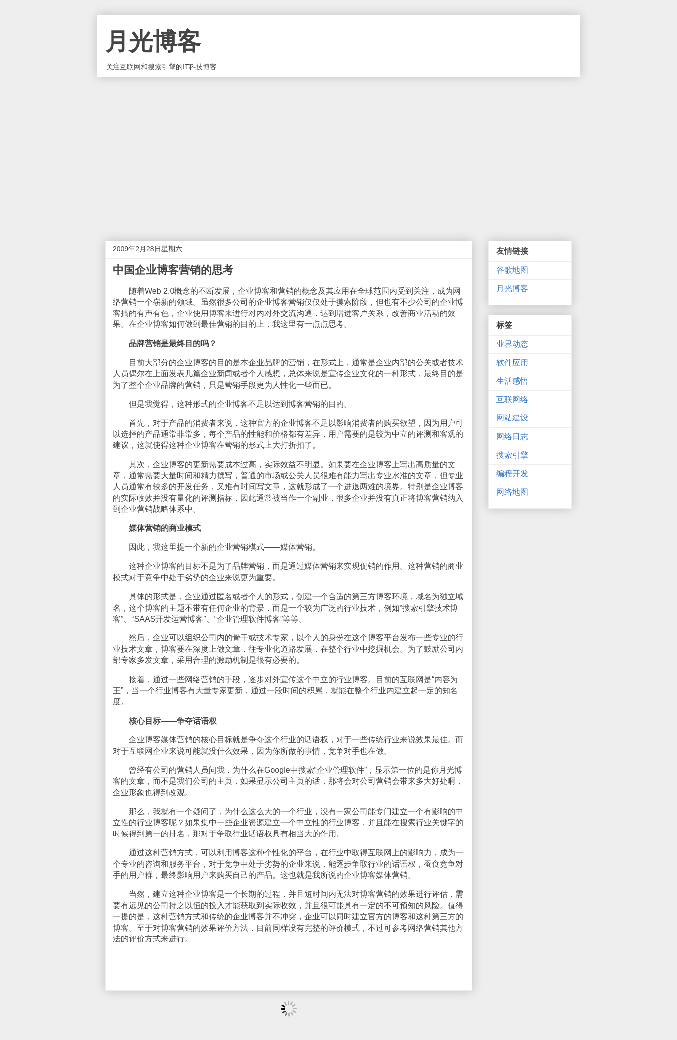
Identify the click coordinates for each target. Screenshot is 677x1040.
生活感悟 (512, 381)
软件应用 (512, 362)
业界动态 (512, 344)
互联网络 (512, 399)
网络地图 (512, 492)
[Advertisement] (338, 151)
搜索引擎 (512, 455)
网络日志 (512, 436)
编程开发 (512, 473)
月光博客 (153, 41)
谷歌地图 (512, 270)
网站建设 (512, 418)
